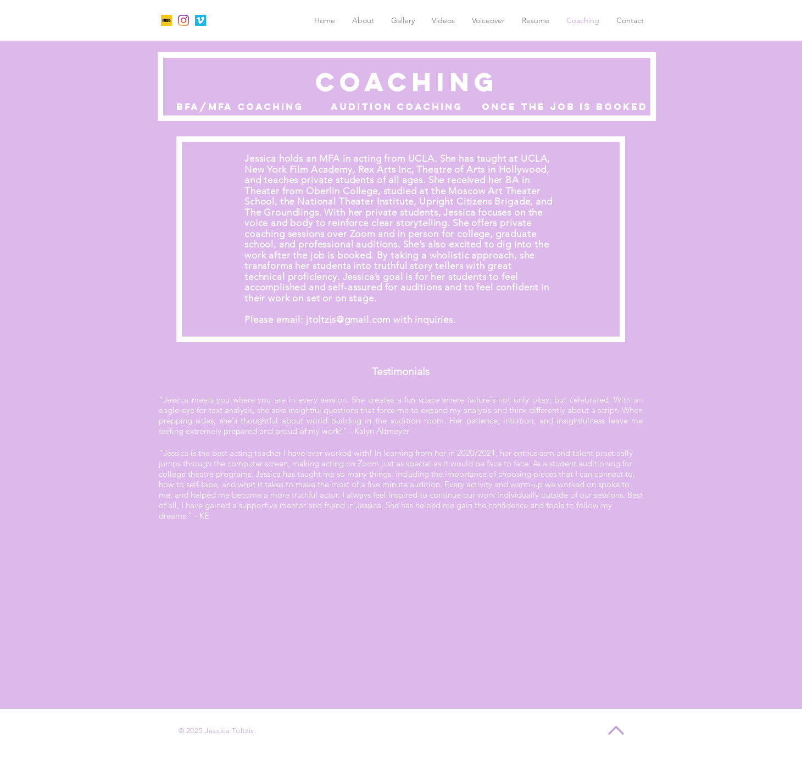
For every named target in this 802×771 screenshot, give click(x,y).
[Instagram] (183, 20)
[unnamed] (166, 20)
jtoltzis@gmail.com (348, 319)
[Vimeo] (200, 20)
